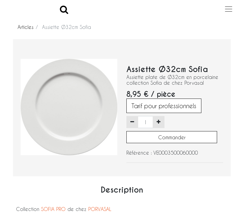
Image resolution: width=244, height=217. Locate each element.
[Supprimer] (132, 122)
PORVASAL (99, 209)
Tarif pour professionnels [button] (164, 105)
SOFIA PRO (53, 209)
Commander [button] (172, 137)
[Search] (64, 9)
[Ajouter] (158, 122)
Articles (26, 27)
